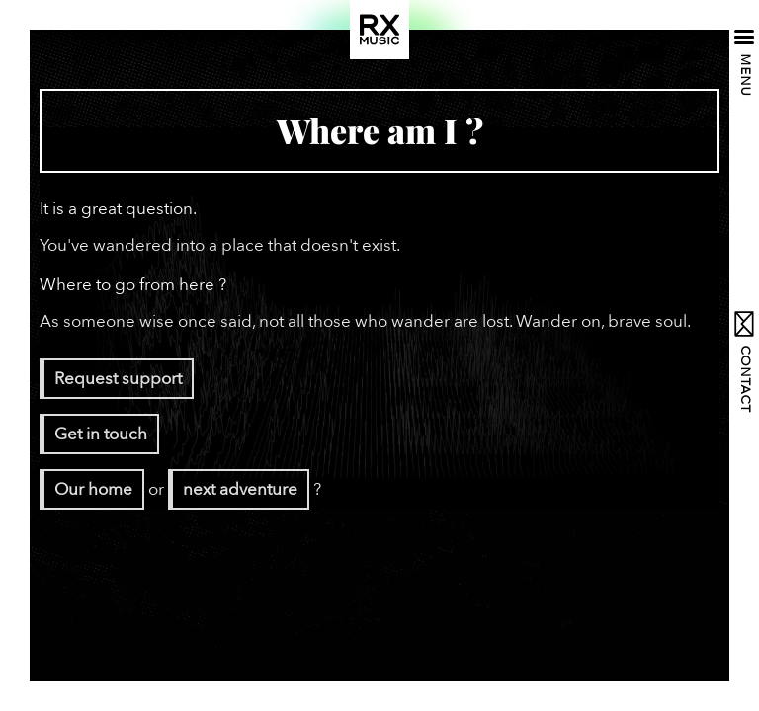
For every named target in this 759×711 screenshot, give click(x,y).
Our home (93, 489)
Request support (118, 378)
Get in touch (100, 434)
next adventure (240, 489)
